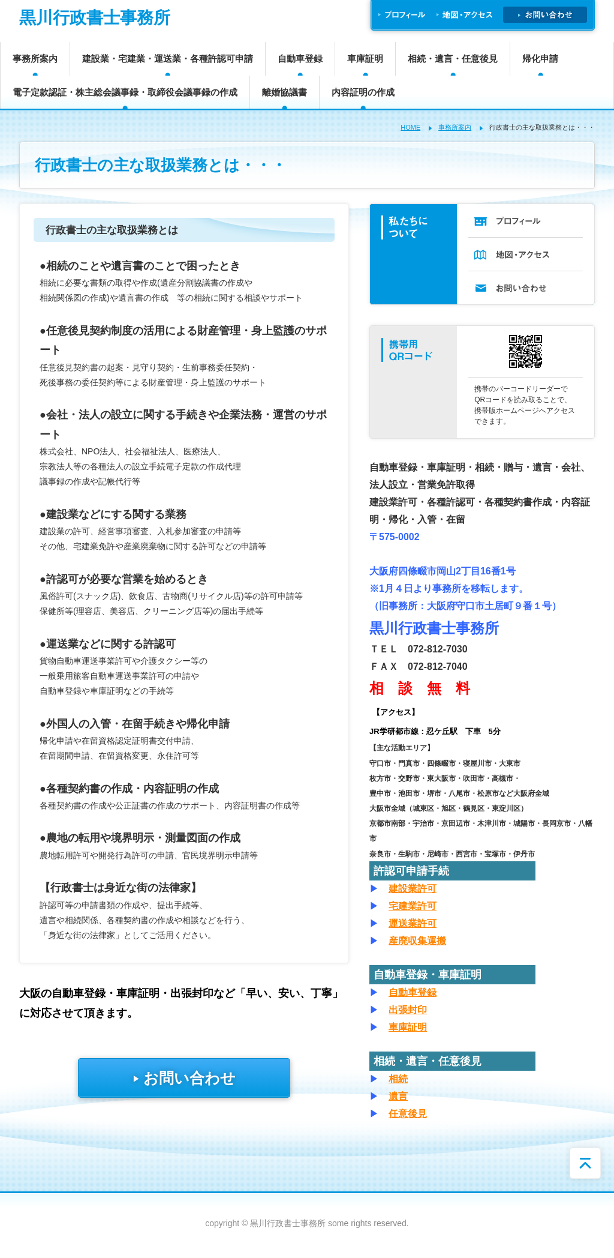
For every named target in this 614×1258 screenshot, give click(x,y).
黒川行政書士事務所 (94, 17)
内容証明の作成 (363, 92)
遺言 (398, 1096)
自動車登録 (300, 58)
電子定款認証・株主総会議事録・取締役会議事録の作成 (125, 92)
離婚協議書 (284, 92)
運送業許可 (413, 923)
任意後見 (408, 1114)
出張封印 (408, 1010)
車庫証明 (365, 58)
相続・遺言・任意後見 (453, 58)
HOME (410, 127)
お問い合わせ (184, 1078)
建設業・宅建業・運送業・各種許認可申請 (167, 58)
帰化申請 (540, 58)
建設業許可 (413, 888)
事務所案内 (35, 58)
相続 (398, 1079)
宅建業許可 (413, 906)
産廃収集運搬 (417, 941)
